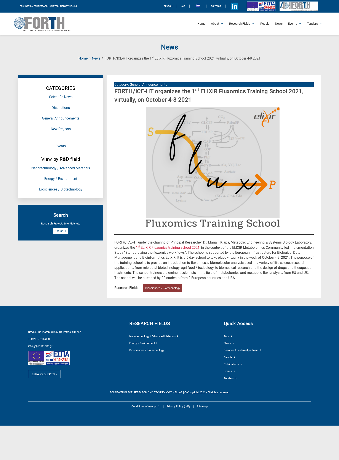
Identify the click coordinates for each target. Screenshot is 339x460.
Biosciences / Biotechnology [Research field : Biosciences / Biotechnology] (162, 288)
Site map (202, 406)
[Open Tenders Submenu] (312, 24)
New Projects (61, 129)
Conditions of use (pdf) (145, 406)
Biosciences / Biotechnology (60, 189)
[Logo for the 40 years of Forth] (298, 6)
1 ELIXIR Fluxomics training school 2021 (168, 248)
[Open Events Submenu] (292, 24)
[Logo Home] (45, 23)
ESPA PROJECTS (44, 374)
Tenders (230, 378)
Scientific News (60, 97)
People (229, 357)
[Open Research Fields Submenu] (239, 24)
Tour (228, 336)
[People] (264, 24)
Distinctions (61, 108)
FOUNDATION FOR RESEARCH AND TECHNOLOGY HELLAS (48, 6)
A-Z (183, 6)
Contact (216, 6)
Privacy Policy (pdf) (178, 406)
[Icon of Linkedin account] (234, 6)
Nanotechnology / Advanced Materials (60, 168)
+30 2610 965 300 (39, 339)
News (96, 58)
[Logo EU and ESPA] (261, 6)
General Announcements (60, 118)
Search (60, 230)
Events (61, 146)
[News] (279, 24)
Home (83, 58)
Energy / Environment (60, 179)
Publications (233, 364)
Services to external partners (243, 350)
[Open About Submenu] (215, 24)
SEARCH (168, 6)
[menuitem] (198, 6)
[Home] (201, 24)
